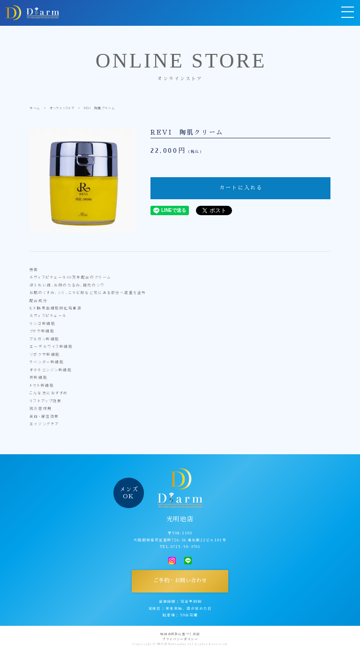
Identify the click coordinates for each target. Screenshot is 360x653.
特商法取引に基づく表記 (180, 634)
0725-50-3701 (186, 546)
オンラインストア (62, 107)
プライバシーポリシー (180, 639)
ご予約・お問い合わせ (180, 580)
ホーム (35, 107)
